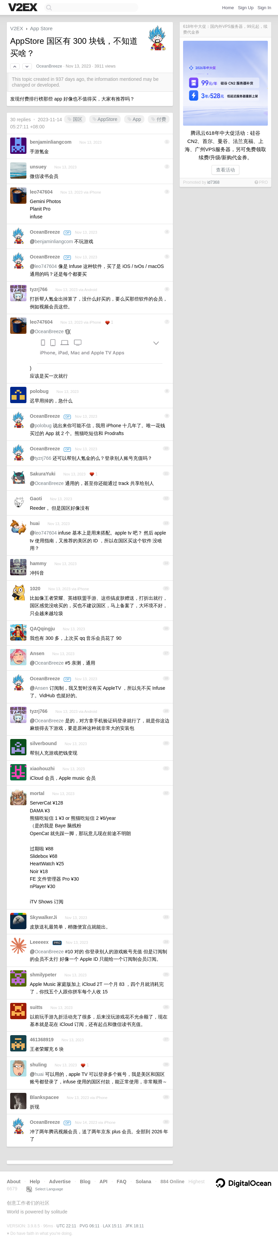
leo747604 (41, 192)
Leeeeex (39, 942)
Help (35, 1181)
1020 (35, 588)
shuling (38, 1064)
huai (35, 523)
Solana (143, 1181)
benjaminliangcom (51, 142)
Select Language (44, 1189)
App (134, 119)
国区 (74, 119)
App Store (41, 28)
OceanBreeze (49, 66)
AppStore (105, 119)
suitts (36, 1007)
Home (228, 7)
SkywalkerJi (43, 917)
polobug (39, 391)
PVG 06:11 (90, 1226)
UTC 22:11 (66, 1226)
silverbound (43, 743)
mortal (37, 793)
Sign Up (246, 7)
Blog (85, 1181)
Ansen (37, 653)
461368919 (42, 1039)
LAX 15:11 (112, 1226)
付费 (158, 119)
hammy (38, 563)
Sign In (264, 7)
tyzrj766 (38, 289)
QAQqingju (42, 628)
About (13, 1181)
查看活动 (225, 170)
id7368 (213, 182)
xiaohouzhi (42, 768)
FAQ (121, 1181)
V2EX (16, 28)
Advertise (60, 1181)
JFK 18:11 (134, 1226)
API (103, 1181)
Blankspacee (44, 1097)
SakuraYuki (43, 473)
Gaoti (36, 498)
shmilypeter (43, 974)
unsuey (38, 166)
